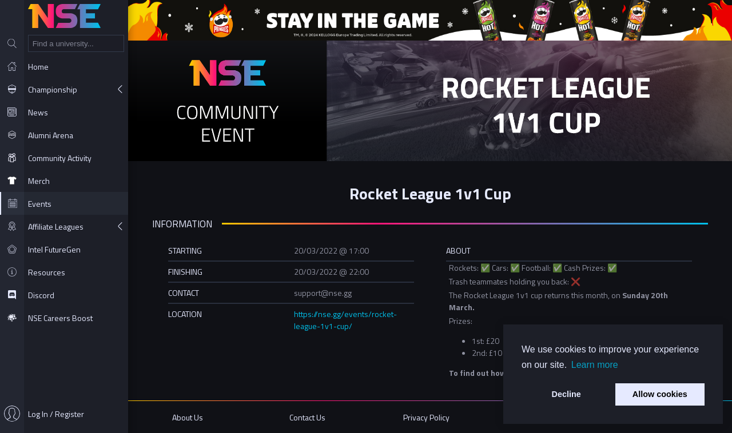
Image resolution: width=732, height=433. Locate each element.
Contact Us (307, 417)
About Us (187, 417)
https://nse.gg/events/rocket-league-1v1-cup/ (345, 320)
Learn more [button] (594, 365)
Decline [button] (566, 394)
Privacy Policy (426, 417)
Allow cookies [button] (659, 394)
